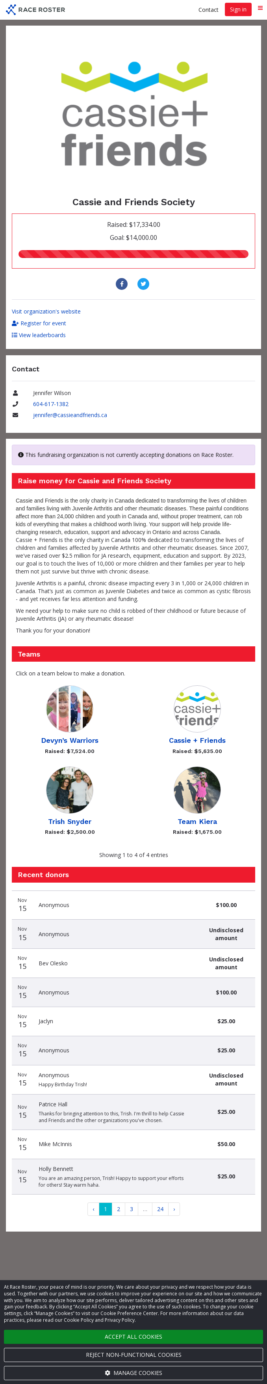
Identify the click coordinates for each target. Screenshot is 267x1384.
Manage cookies (133, 1373)
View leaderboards (39, 335)
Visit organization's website (46, 311)
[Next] (174, 1209)
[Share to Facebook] (123, 283)
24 (160, 1209)
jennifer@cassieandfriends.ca (70, 415)
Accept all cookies (133, 1336)
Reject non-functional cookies (134, 1354)
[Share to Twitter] (144, 283)
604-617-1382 (51, 404)
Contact (208, 9)
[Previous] (93, 1209)
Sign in (238, 9)
